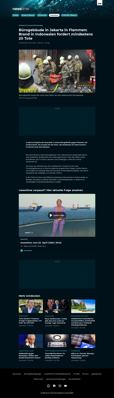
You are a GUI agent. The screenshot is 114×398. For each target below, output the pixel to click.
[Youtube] (65, 385)
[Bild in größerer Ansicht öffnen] (57, 71)
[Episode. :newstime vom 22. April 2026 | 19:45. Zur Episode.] (57, 220)
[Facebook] (54, 385)
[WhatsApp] (48, 385)
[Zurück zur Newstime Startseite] (20, 8)
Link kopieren (26, 250)
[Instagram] (59, 385)
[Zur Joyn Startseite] (99, 2)
